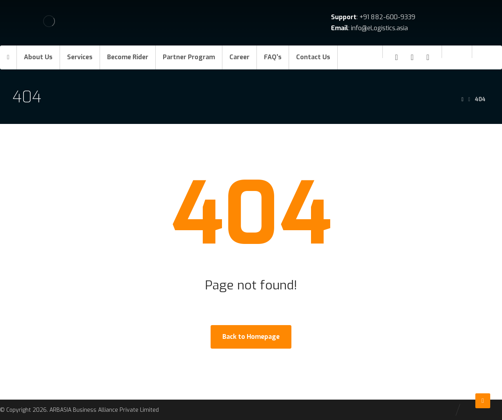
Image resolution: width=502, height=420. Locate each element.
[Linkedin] (412, 57)
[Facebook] (396, 57)
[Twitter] (428, 57)
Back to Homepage (251, 337)
